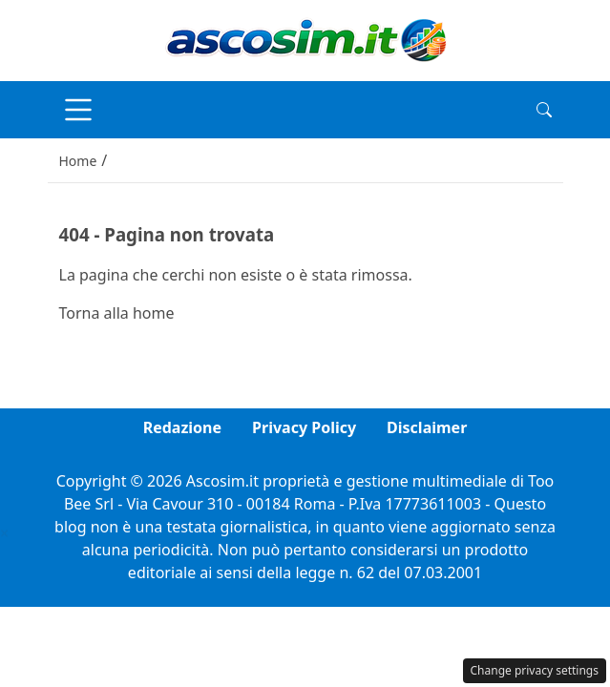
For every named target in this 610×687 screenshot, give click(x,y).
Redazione (182, 427)
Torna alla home (117, 312)
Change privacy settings (535, 670)
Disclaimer (427, 427)
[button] (544, 109)
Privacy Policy (304, 427)
